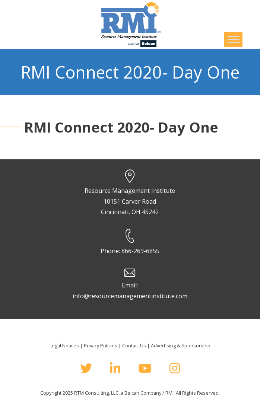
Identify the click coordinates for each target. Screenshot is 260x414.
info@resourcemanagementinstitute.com (130, 296)
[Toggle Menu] (234, 39)
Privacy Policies (100, 345)
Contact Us (134, 345)
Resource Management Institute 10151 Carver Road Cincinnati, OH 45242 (130, 201)
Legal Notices (64, 345)
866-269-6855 (140, 251)
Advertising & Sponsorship (180, 345)
